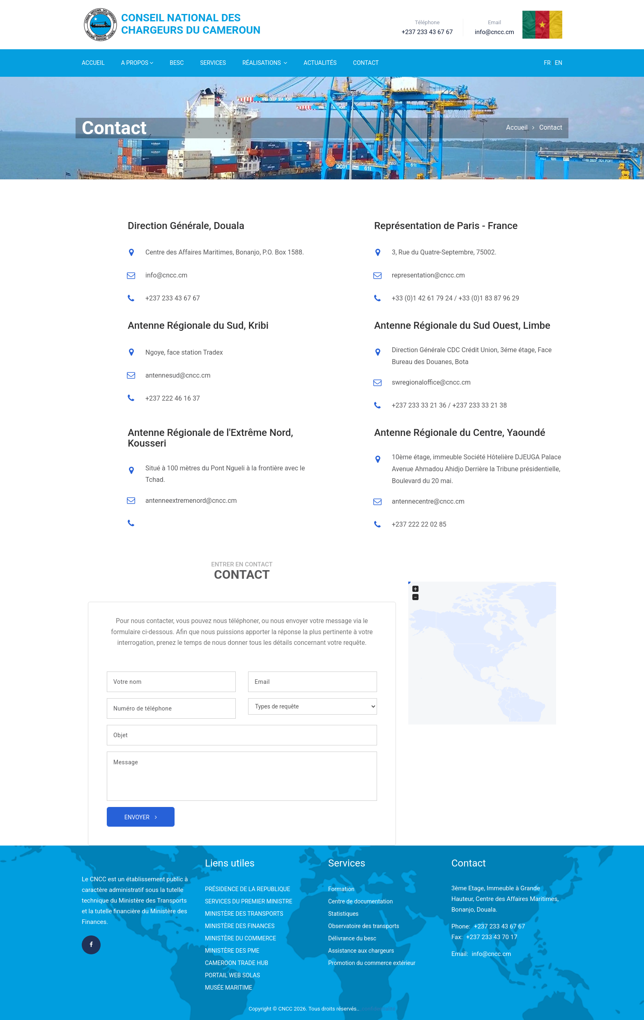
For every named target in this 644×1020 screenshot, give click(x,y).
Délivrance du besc (352, 938)
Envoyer (140, 817)
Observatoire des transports (363, 926)
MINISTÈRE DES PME (232, 950)
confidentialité (379, 1009)
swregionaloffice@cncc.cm (431, 382)
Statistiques (343, 913)
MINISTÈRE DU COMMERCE (240, 938)
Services (213, 63)
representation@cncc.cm (428, 275)
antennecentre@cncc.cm (428, 501)
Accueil (93, 63)
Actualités (320, 63)
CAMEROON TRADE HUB (236, 963)
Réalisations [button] (264, 63)
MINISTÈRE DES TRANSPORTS (244, 913)
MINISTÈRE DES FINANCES (240, 926)
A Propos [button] (137, 63)
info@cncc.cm (166, 275)
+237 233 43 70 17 (492, 937)
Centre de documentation (360, 901)
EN (558, 63)
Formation (341, 889)
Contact (366, 63)
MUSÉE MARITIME (228, 987)
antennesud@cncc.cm (177, 375)
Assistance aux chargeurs (361, 950)
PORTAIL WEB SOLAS (232, 975)
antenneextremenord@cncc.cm (191, 500)
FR (548, 63)
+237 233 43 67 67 (499, 926)
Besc (177, 63)
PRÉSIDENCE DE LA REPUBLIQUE (247, 889)
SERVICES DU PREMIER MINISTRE (248, 901)
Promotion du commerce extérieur (371, 963)
